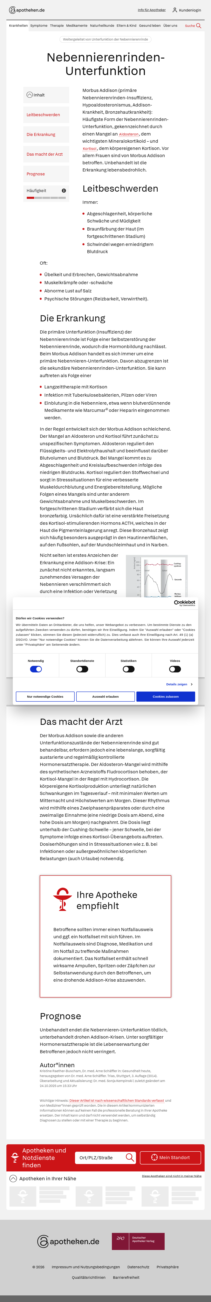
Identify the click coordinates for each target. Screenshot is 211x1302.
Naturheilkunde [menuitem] (102, 25)
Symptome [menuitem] (38, 25)
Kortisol (91, 148)
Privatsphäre (168, 1273)
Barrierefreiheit (126, 1284)
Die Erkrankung (41, 134)
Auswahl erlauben (105, 696)
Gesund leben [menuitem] (150, 25)
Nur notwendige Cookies (45, 696)
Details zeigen (176, 684)
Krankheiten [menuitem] (18, 25)
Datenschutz (138, 1273)
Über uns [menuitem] (170, 25)
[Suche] (192, 25)
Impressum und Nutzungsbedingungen (86, 1273)
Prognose (36, 174)
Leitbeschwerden (43, 114)
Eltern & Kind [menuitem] (126, 25)
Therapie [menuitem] (57, 25)
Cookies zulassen (166, 696)
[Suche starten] (130, 1164)
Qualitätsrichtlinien (89, 1284)
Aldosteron (131, 134)
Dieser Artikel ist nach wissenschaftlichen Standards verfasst (116, 1107)
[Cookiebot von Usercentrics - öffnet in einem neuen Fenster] (177, 603)
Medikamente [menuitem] (76, 25)
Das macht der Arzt (45, 154)
